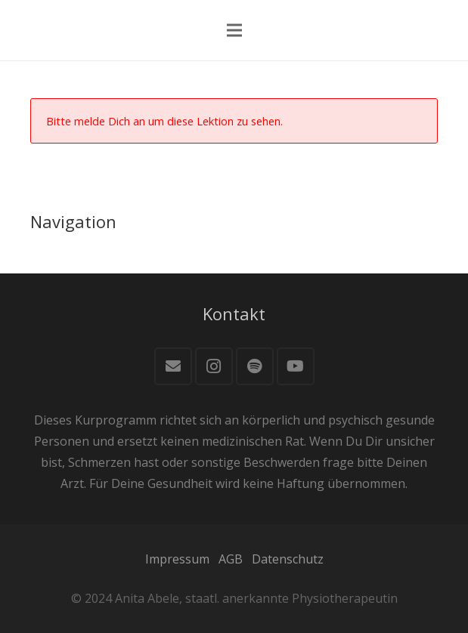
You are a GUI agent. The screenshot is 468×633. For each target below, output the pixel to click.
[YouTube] (296, 366)
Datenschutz (288, 559)
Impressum (177, 559)
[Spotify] (255, 366)
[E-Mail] (173, 366)
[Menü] (234, 30)
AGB (231, 559)
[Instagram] (214, 366)
